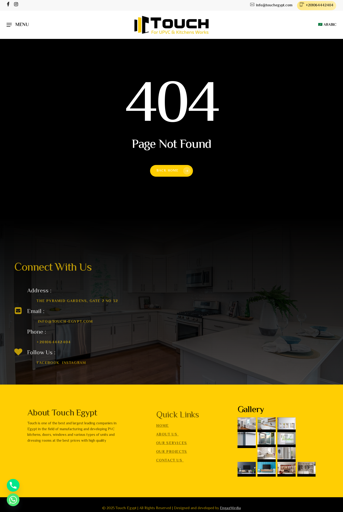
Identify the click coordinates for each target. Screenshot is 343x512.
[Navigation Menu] (18, 24)
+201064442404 (54, 347)
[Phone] (13, 485)
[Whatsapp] (13, 499)
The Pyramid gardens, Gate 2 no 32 (77, 306)
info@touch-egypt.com (65, 326)
